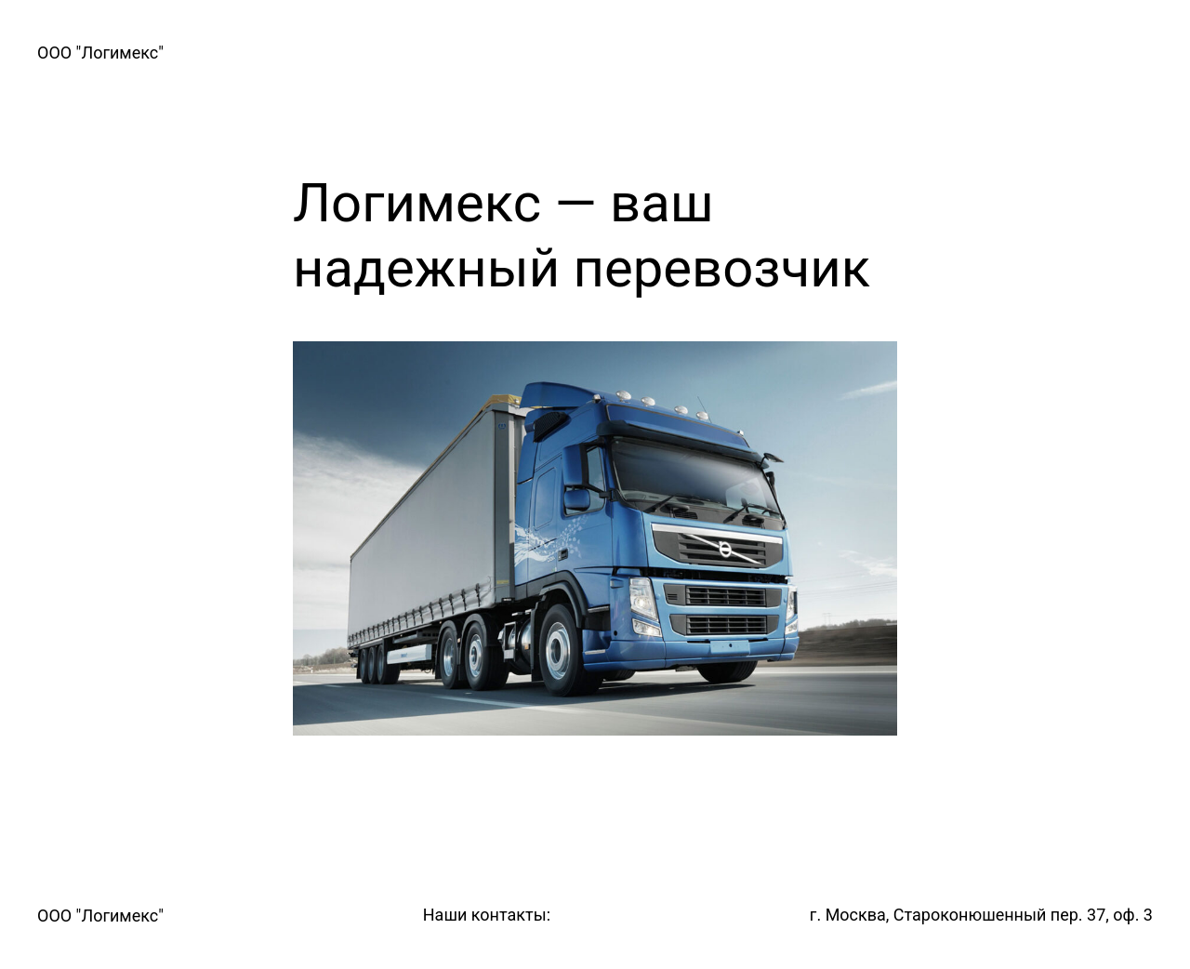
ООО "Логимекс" (100, 52)
